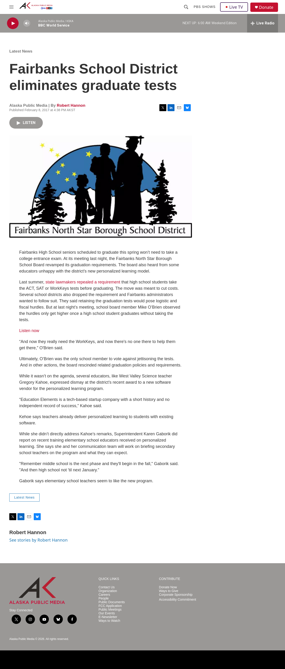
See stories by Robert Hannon (38, 540)
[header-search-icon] (186, 7)
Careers (104, 594)
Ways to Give (168, 591)
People (104, 598)
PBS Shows (204, 7)
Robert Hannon (71, 105)
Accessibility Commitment (177, 599)
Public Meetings (110, 609)
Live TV (234, 7)
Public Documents (112, 602)
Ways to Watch (109, 620)
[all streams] (262, 23)
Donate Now (168, 587)
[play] (13, 23)
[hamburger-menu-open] (11, 7)
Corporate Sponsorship (175, 594)
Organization (108, 591)
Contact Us (107, 587)
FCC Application (110, 606)
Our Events (107, 613)
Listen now (29, 330)
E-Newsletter (108, 617)
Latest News (20, 51)
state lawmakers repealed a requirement (83, 282)
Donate (266, 7)
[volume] (27, 23)
